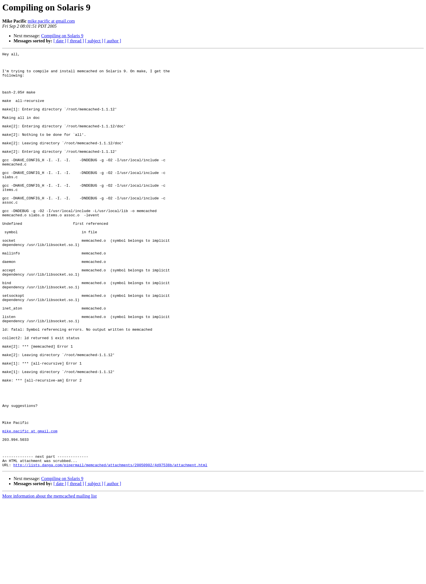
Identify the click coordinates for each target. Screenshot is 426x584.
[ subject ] (94, 40)
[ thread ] (75, 40)
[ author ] (112, 40)
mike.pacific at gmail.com (51, 21)
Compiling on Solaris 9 (62, 35)
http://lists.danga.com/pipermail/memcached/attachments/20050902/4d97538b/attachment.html (110, 547)
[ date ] (59, 40)
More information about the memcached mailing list (49, 579)
